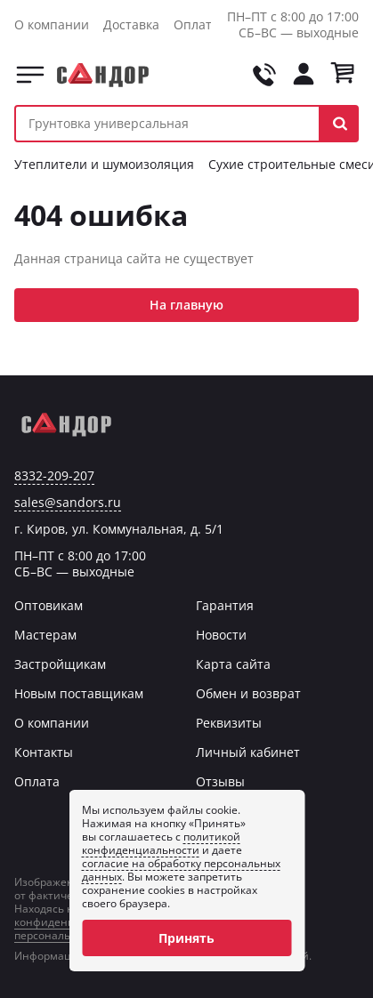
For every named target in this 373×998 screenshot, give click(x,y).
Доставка (131, 24)
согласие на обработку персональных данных (181, 870)
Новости (221, 634)
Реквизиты (229, 722)
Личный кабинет (248, 752)
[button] (339, 123)
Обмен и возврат (248, 693)
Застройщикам (60, 664)
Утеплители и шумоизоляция (104, 164)
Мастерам (45, 634)
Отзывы (220, 781)
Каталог (30, 75)
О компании (51, 24)
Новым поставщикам (78, 693)
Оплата (196, 24)
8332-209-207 (54, 476)
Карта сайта (233, 664)
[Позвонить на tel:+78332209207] (264, 75)
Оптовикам (48, 605)
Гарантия (225, 605)
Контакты (43, 752)
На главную (186, 304)
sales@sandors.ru (67, 503)
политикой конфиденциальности (161, 843)
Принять (186, 938)
